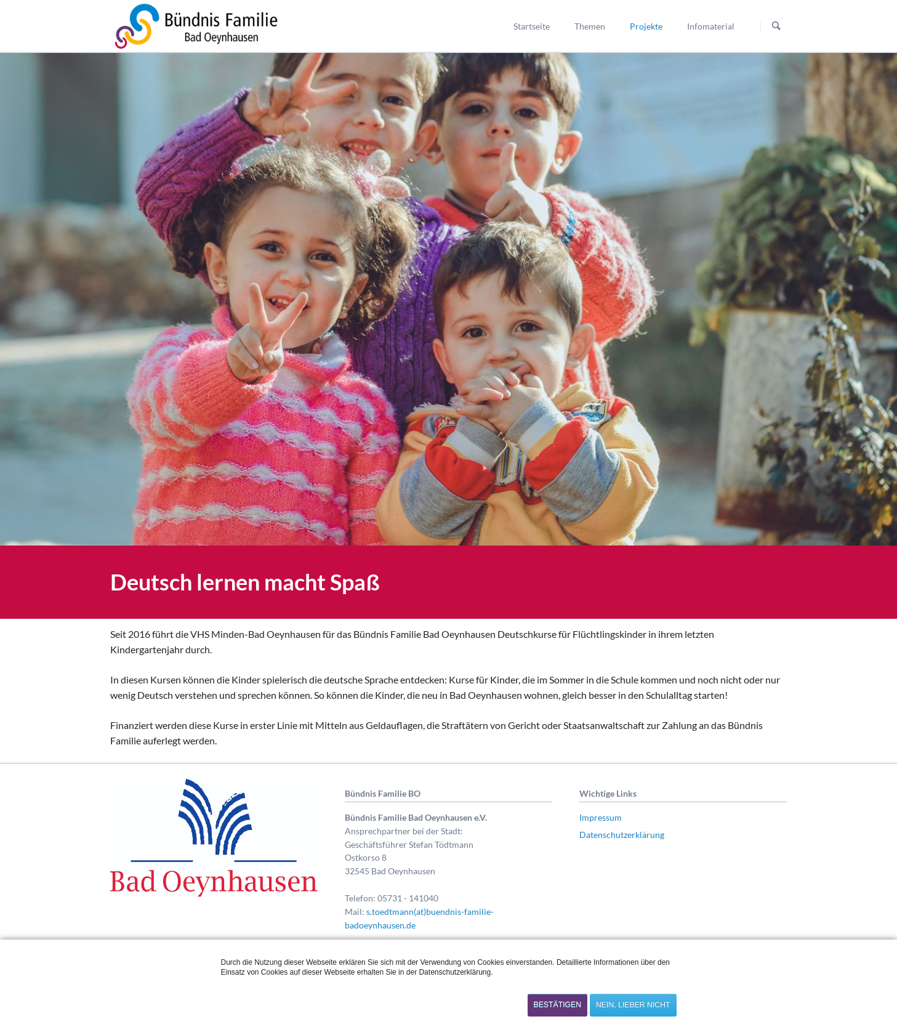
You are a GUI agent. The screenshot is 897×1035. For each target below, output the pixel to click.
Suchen (776, 26)
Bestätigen (558, 1005)
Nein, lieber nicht (633, 1005)
